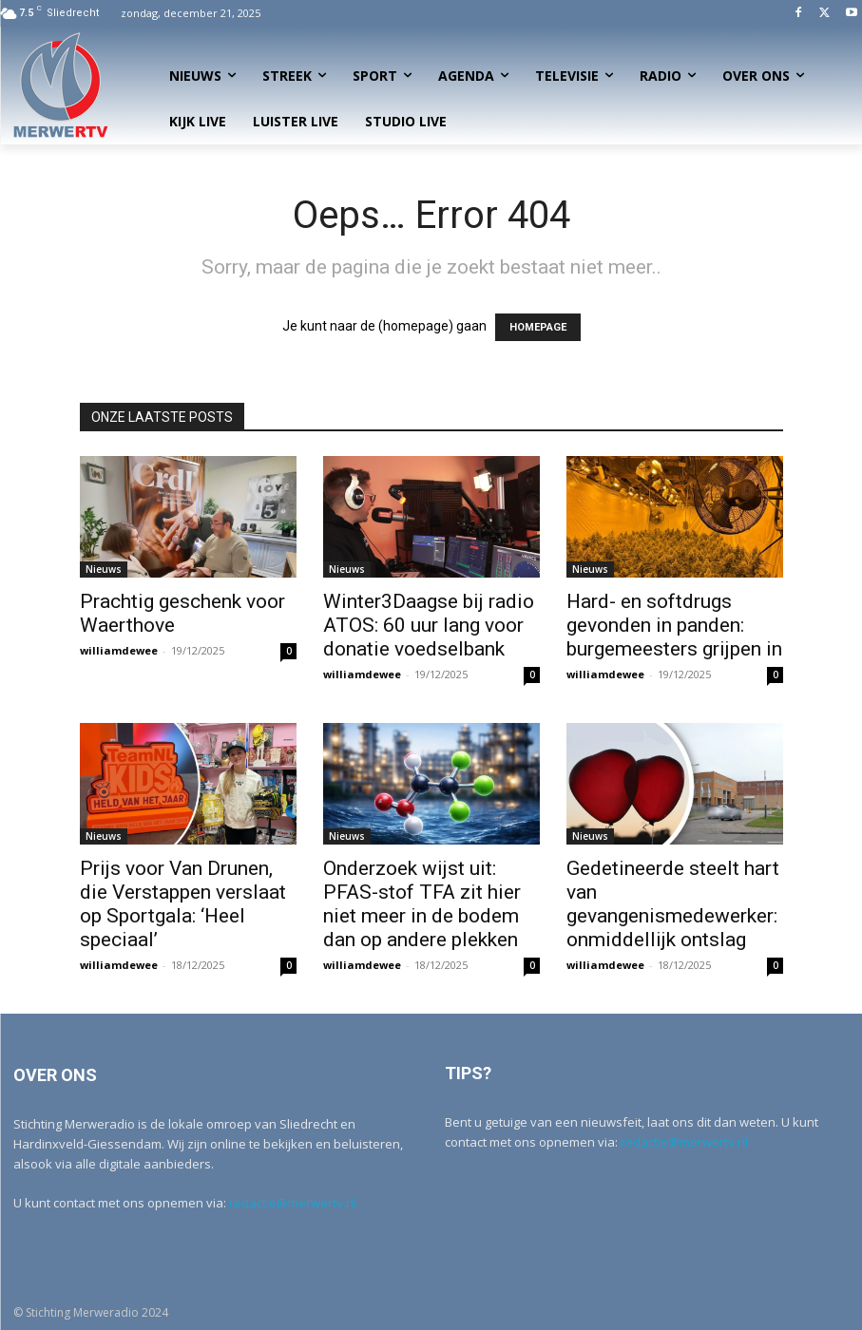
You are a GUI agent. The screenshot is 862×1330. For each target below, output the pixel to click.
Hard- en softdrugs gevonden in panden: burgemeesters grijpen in (674, 625)
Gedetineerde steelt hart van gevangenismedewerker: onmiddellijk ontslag (672, 904)
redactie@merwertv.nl (292, 1202)
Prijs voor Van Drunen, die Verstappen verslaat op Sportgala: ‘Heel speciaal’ (183, 904)
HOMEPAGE (537, 327)
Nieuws (104, 569)
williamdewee (119, 650)
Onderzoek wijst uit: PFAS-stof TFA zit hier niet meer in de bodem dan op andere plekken (422, 904)
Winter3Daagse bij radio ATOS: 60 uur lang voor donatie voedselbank (428, 625)
